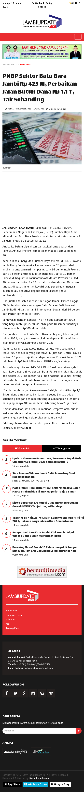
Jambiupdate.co (9, 64)
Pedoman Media (14, 614)
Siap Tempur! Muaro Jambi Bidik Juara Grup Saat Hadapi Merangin (43, 475)
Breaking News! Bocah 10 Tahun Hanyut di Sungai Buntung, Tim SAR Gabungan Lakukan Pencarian (44, 549)
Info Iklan (10, 619)
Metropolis (25, 64)
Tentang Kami (12, 628)
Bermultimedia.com (39, 778)
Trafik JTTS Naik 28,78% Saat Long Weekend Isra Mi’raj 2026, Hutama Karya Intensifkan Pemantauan (48, 520)
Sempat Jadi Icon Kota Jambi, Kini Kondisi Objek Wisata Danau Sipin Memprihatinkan (43, 534)
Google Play (60, 784)
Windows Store (35, 784)
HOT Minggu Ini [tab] (61, 448)
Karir (8, 623)
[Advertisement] (42, 198)
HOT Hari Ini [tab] (22, 448)
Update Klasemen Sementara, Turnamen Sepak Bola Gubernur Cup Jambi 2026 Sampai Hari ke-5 (46, 460)
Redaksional (11, 610)
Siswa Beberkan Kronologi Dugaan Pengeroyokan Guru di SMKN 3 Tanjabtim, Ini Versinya (45, 505)
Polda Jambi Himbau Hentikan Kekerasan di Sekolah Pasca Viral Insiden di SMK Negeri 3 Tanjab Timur (46, 490)
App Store (12, 784)
